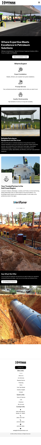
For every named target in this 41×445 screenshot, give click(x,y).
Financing (21, 382)
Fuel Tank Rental (21, 387)
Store (21, 385)
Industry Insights (21, 389)
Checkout (21, 402)
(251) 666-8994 (20, 421)
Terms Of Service (21, 397)
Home (20, 373)
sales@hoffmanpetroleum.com (20, 430)
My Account (21, 404)
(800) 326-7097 (21, 417)
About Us (21, 375)
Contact (21, 392)
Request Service (21, 380)
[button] (20, 56)
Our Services (21, 378)
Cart (21, 399)
